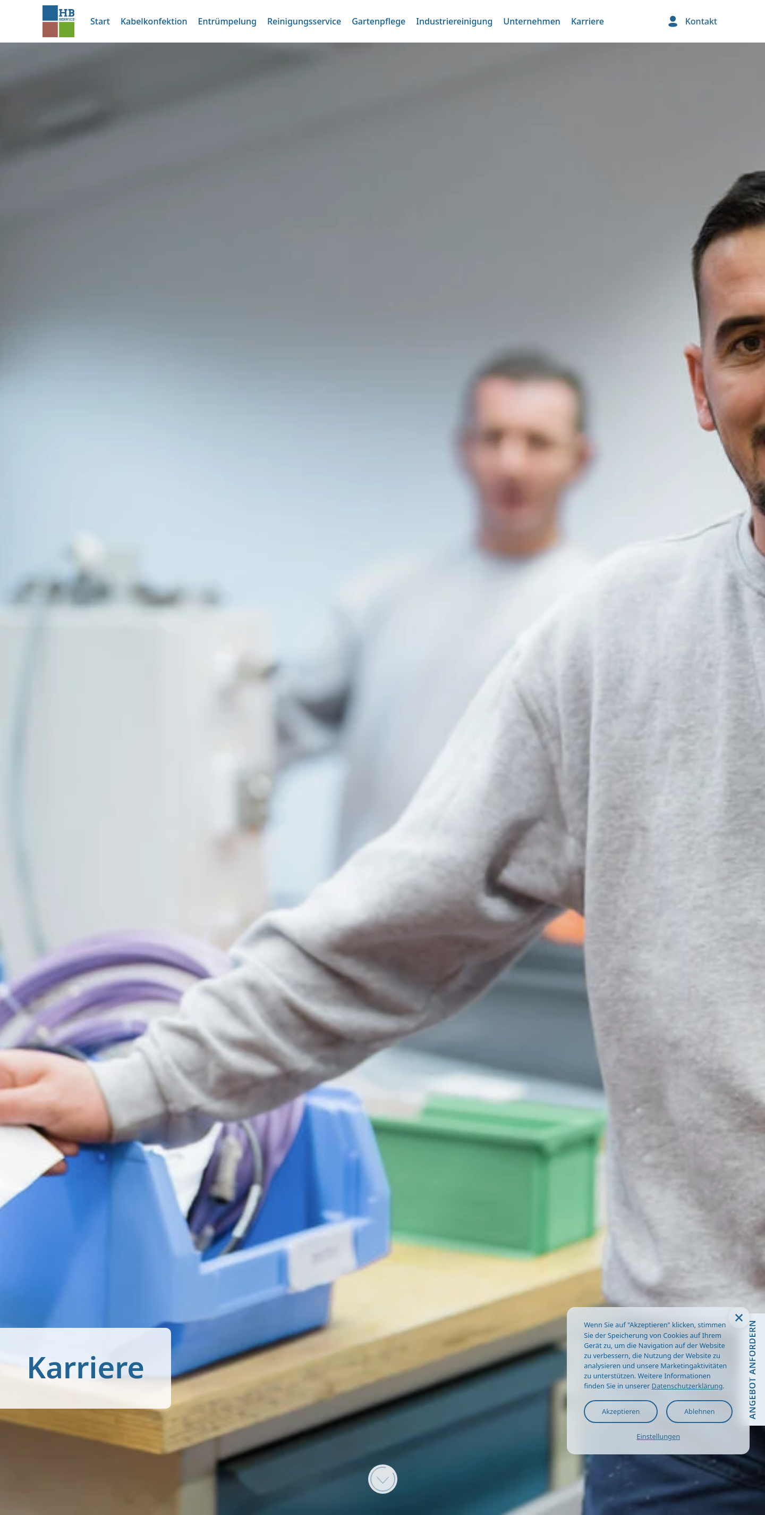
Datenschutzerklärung (687, 1386)
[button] (739, 1317)
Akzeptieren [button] (621, 1411)
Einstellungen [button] (658, 1436)
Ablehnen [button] (699, 1411)
